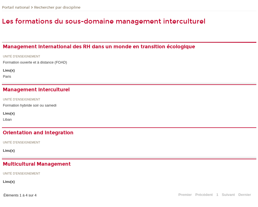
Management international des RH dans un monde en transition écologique (99, 47)
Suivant (228, 195)
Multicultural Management (37, 164)
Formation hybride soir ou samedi (29, 105)
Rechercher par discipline (57, 7)
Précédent (204, 195)
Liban (7, 119)
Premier (185, 195)
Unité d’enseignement (21, 56)
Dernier (244, 195)
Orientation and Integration (38, 133)
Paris (7, 76)
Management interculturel (36, 90)
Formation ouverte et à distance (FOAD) (35, 62)
